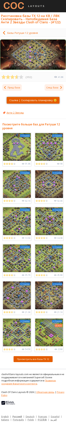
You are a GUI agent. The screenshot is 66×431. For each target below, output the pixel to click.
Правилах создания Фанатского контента (28, 382)
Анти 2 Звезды (15, 112)
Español (55, 416)
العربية (54, 419)
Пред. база (12, 87)
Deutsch (30, 416)
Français (42, 416)
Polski (31, 419)
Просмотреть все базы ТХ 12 (33, 359)
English (5, 416)
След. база (54, 87)
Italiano (5, 419)
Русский (17, 416)
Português (18, 419)
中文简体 (42, 419)
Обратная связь (45, 392)
